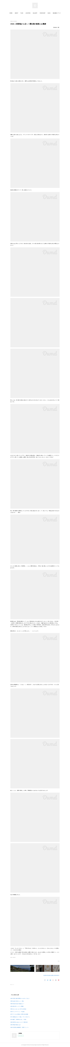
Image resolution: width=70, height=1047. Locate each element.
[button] (11, 13)
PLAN (22, 13)
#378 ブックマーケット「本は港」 (17, 1011)
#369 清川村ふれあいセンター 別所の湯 (18, 1022)
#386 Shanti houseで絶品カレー (17, 1003)
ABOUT (16, 13)
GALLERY (35, 13)
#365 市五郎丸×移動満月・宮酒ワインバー (19, 1027)
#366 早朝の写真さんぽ (15, 1024)
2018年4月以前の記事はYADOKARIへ (51, 975)
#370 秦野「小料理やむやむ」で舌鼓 (18, 1019)
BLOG (49, 13)
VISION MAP (42, 13)
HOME (11, 13)
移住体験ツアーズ (56, 13)
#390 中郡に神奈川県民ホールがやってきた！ (20, 998)
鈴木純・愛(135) (12, 957)
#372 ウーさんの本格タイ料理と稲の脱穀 (19, 1014)
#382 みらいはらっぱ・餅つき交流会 (18, 1009)
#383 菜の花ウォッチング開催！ (17, 1006)
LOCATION (28, 13)
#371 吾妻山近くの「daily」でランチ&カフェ (20, 1016)
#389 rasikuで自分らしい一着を (17, 1001)
